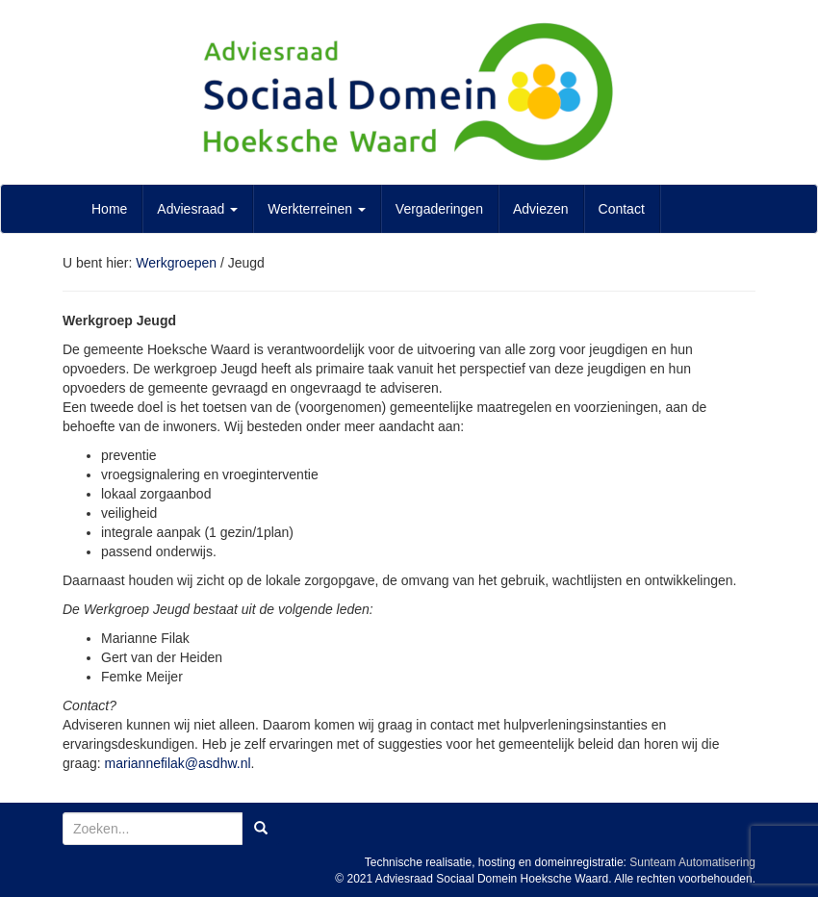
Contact (622, 209)
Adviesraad (197, 209)
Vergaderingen (439, 209)
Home (109, 209)
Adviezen (541, 209)
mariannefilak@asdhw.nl (178, 763)
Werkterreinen (317, 209)
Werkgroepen (176, 262)
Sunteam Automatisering (692, 862)
